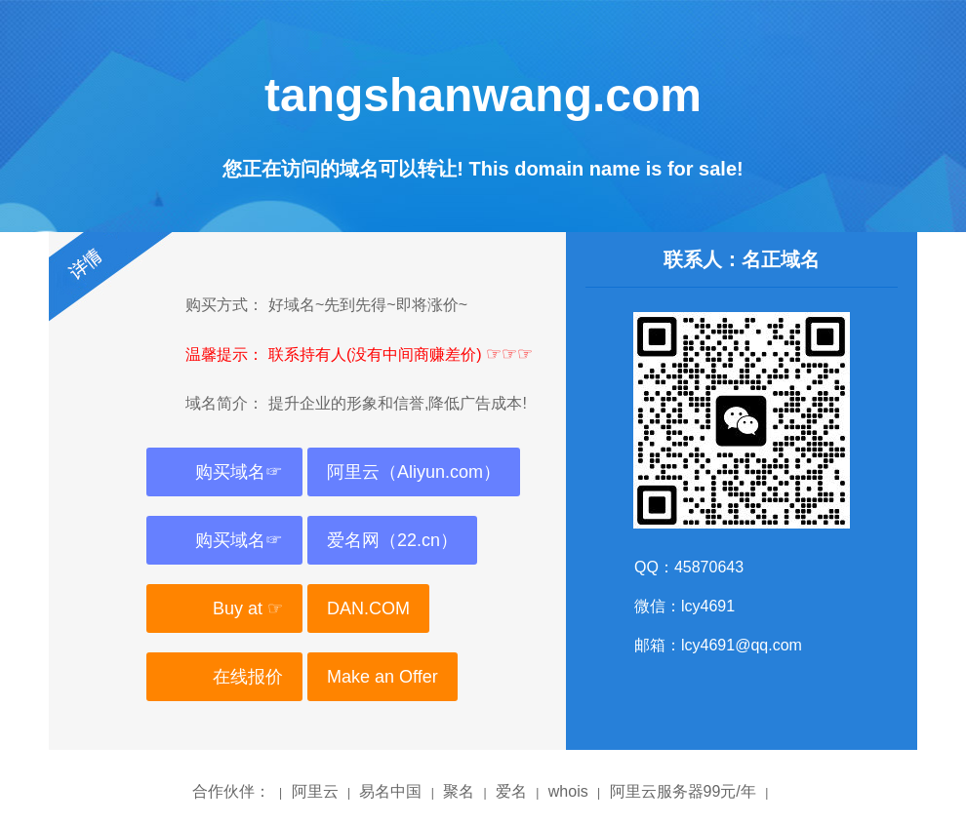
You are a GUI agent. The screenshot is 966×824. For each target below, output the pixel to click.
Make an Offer (382, 677)
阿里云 (315, 791)
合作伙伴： (231, 791)
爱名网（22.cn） (392, 540)
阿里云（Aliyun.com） (414, 472)
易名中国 (390, 791)
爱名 (511, 791)
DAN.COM (368, 608)
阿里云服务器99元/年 (683, 791)
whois (568, 791)
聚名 (458, 791)
